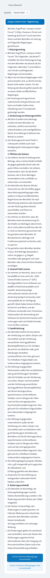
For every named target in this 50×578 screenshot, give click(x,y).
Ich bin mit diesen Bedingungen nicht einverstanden (25, 566)
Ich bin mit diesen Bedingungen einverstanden (25, 558)
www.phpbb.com (30, 286)
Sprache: (7, 12)
